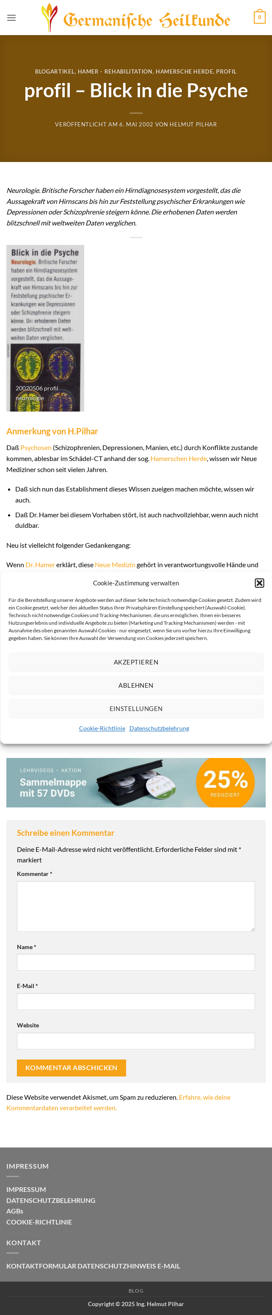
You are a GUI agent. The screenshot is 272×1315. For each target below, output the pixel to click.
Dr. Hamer (40, 564)
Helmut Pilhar (193, 124)
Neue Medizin (115, 564)
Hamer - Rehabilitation (115, 71)
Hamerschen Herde (179, 458)
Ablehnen (136, 685)
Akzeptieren (136, 662)
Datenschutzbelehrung (159, 728)
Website (28, 1025)
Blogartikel (54, 71)
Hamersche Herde (184, 71)
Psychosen (36, 447)
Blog (136, 1291)
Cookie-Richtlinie (102, 728)
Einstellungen (136, 708)
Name (26, 946)
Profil (226, 71)
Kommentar (34, 873)
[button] (259, 583)
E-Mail (27, 985)
